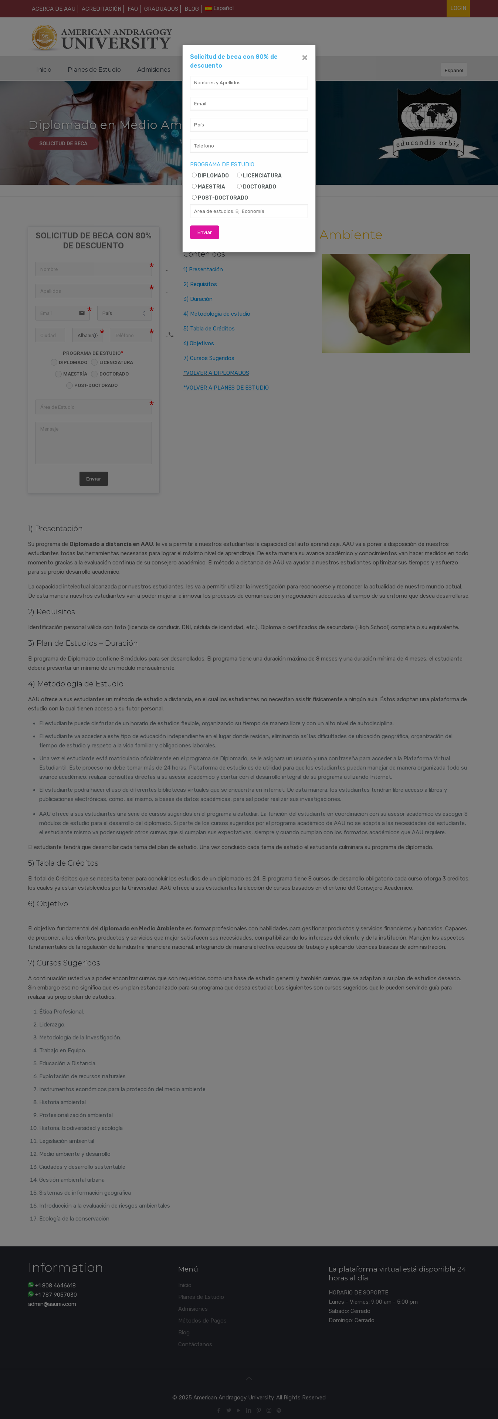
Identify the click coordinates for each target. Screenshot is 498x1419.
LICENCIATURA (262, 176)
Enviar (204, 232)
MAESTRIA (211, 187)
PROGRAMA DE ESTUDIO (222, 164)
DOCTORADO (259, 187)
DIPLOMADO (213, 176)
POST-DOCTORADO (223, 198)
